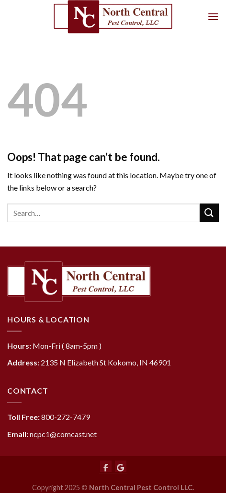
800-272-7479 (65, 416)
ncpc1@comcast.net (63, 434)
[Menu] (213, 16)
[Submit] (209, 213)
